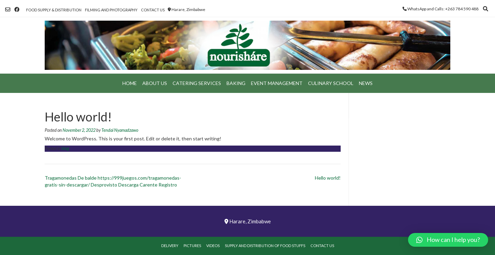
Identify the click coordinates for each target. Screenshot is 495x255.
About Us (154, 83)
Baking (236, 83)
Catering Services (197, 83)
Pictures (192, 245)
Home (129, 83)
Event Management (276, 83)
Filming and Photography (111, 10)
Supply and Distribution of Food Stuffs (265, 245)
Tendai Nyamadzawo (119, 130)
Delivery (169, 245)
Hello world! (328, 178)
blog (65, 148)
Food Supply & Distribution (53, 10)
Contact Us (153, 10)
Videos (213, 245)
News (366, 83)
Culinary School (330, 83)
